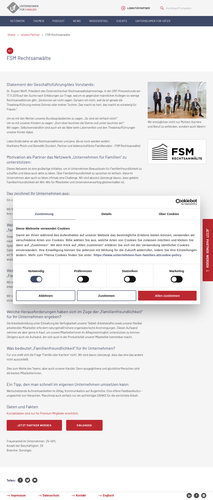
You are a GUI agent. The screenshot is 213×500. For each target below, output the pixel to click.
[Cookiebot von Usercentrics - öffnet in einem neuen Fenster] (179, 202)
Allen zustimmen (167, 295)
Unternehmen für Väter (153, 21)
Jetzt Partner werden (34, 425)
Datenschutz (51, 495)
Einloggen (84, 425)
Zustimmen (106, 295)
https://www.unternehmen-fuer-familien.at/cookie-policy (138, 255)
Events (121, 21)
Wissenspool (98, 21)
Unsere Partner (30, 35)
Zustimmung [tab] (44, 214)
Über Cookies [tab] (169, 214)
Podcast (58, 21)
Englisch (108, 495)
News (77, 21)
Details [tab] (106, 214)
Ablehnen (45, 295)
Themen (38, 21)
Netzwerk (17, 21)
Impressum (18, 495)
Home (11, 35)
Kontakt (81, 495)
